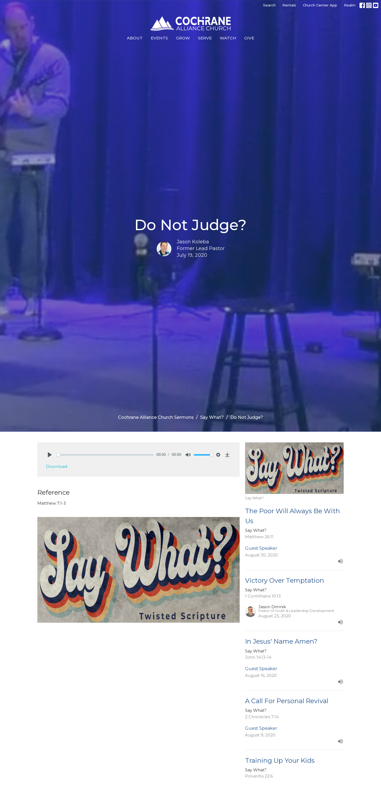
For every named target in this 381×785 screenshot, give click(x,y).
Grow (183, 38)
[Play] (49, 454)
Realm (349, 5)
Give (249, 38)
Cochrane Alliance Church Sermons (156, 417)
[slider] (105, 454)
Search (269, 5)
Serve (205, 38)
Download (56, 466)
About (135, 38)
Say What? (212, 417)
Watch (228, 38)
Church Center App (320, 5)
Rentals (289, 5)
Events (159, 38)
